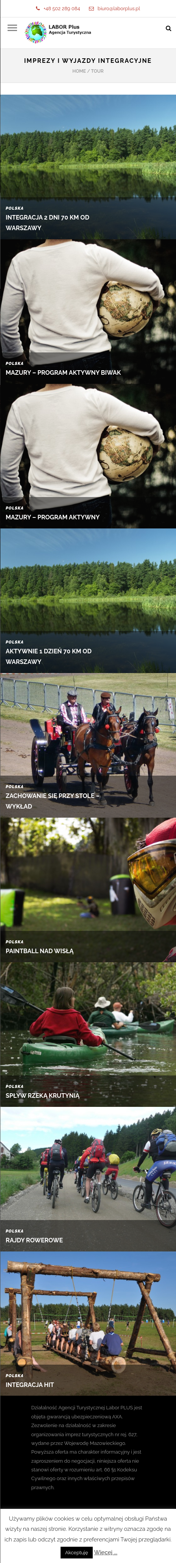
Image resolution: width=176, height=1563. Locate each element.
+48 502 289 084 (58, 8)
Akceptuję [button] (76, 1552)
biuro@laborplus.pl (114, 8)
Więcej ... (105, 1552)
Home (79, 71)
